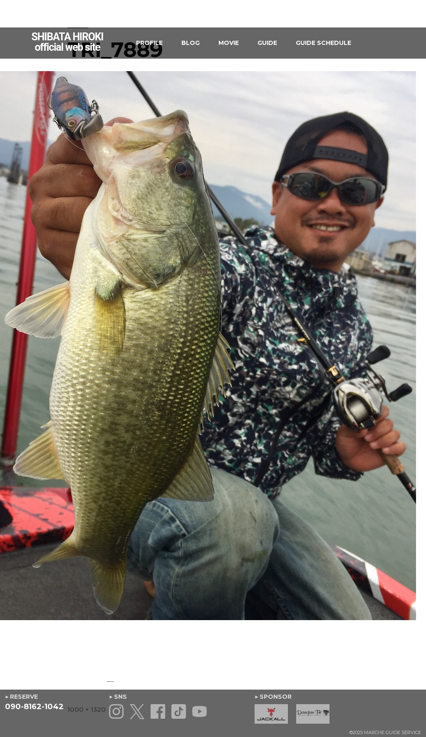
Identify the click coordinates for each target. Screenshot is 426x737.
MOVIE (228, 43)
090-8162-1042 (34, 706)
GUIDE (267, 43)
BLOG (190, 43)
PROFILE (149, 43)
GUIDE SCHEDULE (323, 43)
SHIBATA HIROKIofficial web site (68, 42)
